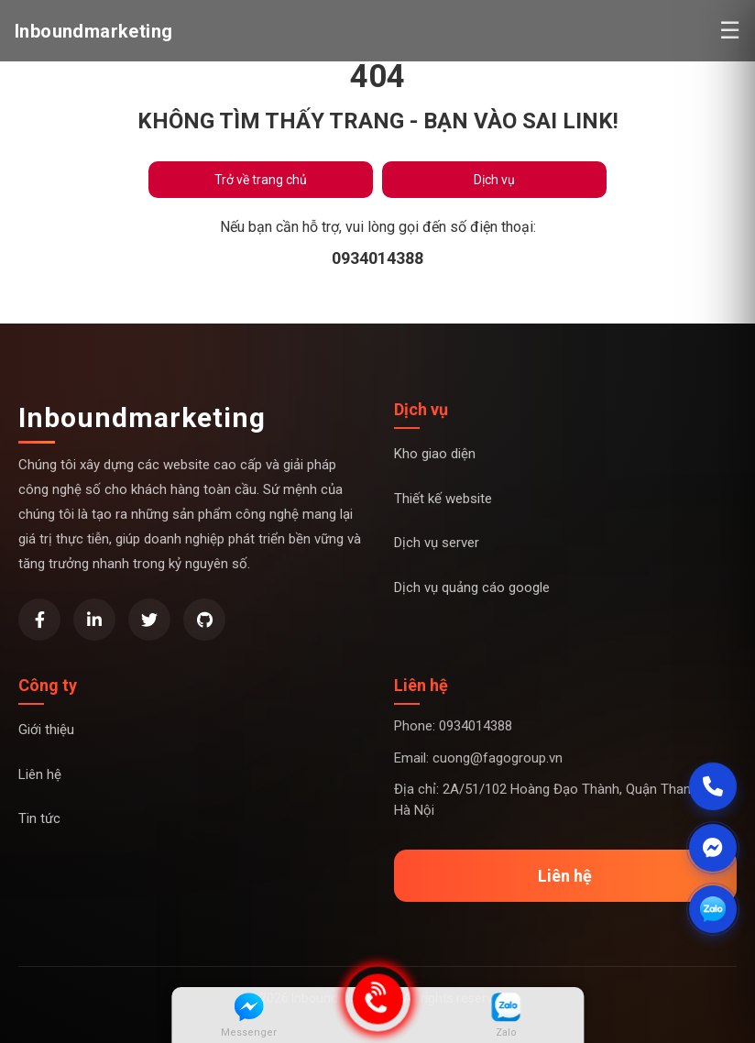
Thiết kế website (443, 498)
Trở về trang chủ (260, 179)
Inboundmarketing (142, 417)
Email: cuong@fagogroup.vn (478, 758)
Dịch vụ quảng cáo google (472, 587)
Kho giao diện (435, 453)
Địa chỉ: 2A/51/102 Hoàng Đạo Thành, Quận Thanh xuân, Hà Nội (563, 799)
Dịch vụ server (436, 542)
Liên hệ (39, 774)
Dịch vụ (494, 179)
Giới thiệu (46, 729)
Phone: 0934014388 (453, 726)
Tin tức (39, 818)
